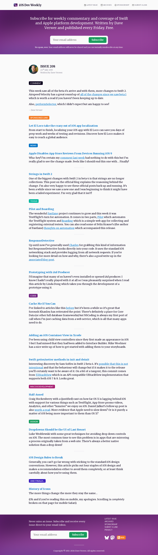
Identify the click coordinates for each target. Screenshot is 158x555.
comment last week (72, 157)
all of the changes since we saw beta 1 (103, 94)
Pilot (100, 217)
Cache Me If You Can (42, 303)
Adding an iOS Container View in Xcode (55, 335)
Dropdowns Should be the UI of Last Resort (57, 429)
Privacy (108, 530)
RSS (122, 537)
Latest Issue (92, 5)
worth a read (42, 409)
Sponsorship (123, 5)
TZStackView (44, 374)
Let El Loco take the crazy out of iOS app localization (63, 125)
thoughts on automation (59, 228)
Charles (74, 245)
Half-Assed (36, 394)
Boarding (67, 220)
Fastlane (53, 213)
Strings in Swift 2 (40, 174)
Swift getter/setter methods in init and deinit (59, 359)
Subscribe (98, 39)
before (70, 308)
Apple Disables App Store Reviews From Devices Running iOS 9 (70, 153)
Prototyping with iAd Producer (49, 272)
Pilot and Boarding (41, 209)
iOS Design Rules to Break (46, 457)
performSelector (45, 104)
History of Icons (40, 489)
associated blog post (41, 259)
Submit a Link (141, 5)
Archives (107, 5)
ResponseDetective (41, 240)
